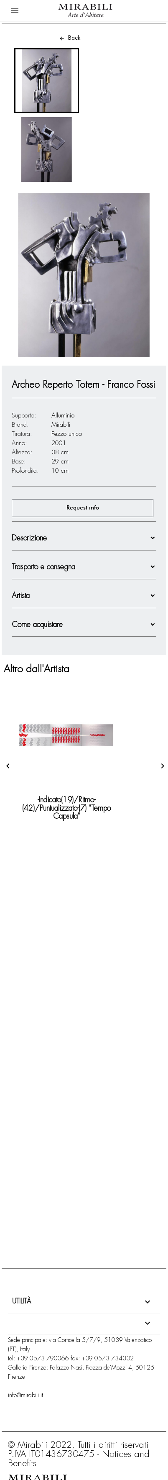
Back (69, 37)
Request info (82, 508)
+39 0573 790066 (43, 1358)
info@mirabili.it (25, 1395)
